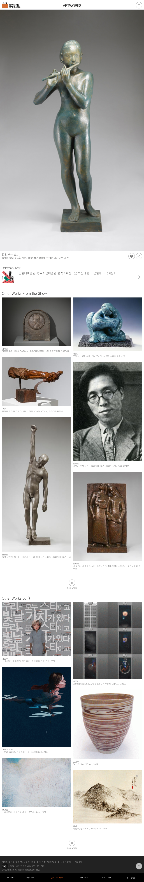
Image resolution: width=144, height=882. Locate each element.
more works (72, 587)
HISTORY (106, 877)
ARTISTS (30, 877)
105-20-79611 (39, 866)
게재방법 (130, 877)
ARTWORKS (57, 877)
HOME (10, 877)
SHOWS (84, 877)
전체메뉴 (139, 5)
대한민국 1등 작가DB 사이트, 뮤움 (19, 862)
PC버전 (78, 862)
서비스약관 (65, 862)
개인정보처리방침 (48, 862)
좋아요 (131, 256)
